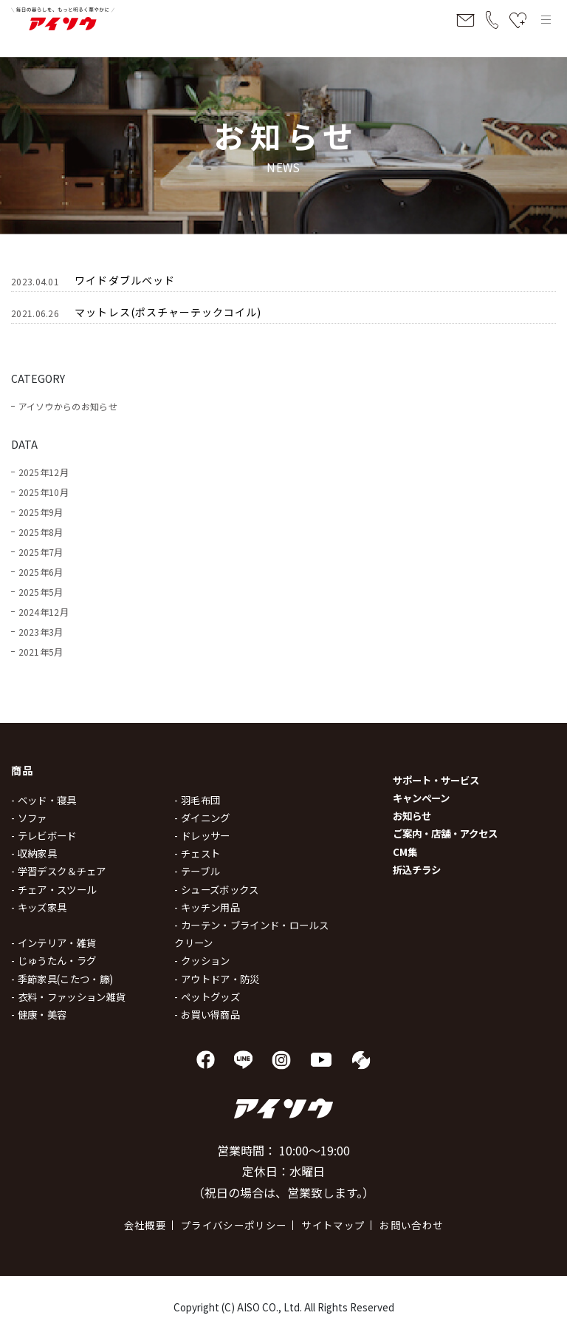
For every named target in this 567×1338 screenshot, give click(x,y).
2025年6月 (40, 572)
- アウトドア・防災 (216, 978)
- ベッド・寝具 (44, 799)
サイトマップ (333, 1225)
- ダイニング (202, 817)
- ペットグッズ (207, 996)
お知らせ (412, 815)
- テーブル (196, 870)
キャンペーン (421, 797)
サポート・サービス (436, 779)
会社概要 (145, 1225)
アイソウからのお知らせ (67, 406)
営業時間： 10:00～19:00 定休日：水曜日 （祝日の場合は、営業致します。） (283, 1171)
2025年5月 (40, 591)
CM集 (405, 851)
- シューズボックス (216, 889)
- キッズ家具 (38, 907)
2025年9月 (40, 512)
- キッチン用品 (207, 907)
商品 (22, 770)
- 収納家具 (34, 853)
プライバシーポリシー (233, 1225)
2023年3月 (40, 631)
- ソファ (29, 817)
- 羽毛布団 (197, 799)
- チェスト (197, 853)
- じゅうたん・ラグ (53, 960)
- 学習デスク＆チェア (58, 870)
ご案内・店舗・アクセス (445, 833)
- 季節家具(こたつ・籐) (62, 978)
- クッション (202, 960)
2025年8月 (40, 532)
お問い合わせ (411, 1225)
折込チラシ (417, 869)
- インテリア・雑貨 (53, 942)
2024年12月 (43, 611)
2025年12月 (43, 472)
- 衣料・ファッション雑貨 (68, 996)
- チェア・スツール (53, 889)
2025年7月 (40, 552)
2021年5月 (40, 651)
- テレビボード (44, 835)
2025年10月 (43, 492)
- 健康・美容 (38, 1014)
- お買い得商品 (207, 1014)
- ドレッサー (202, 835)
